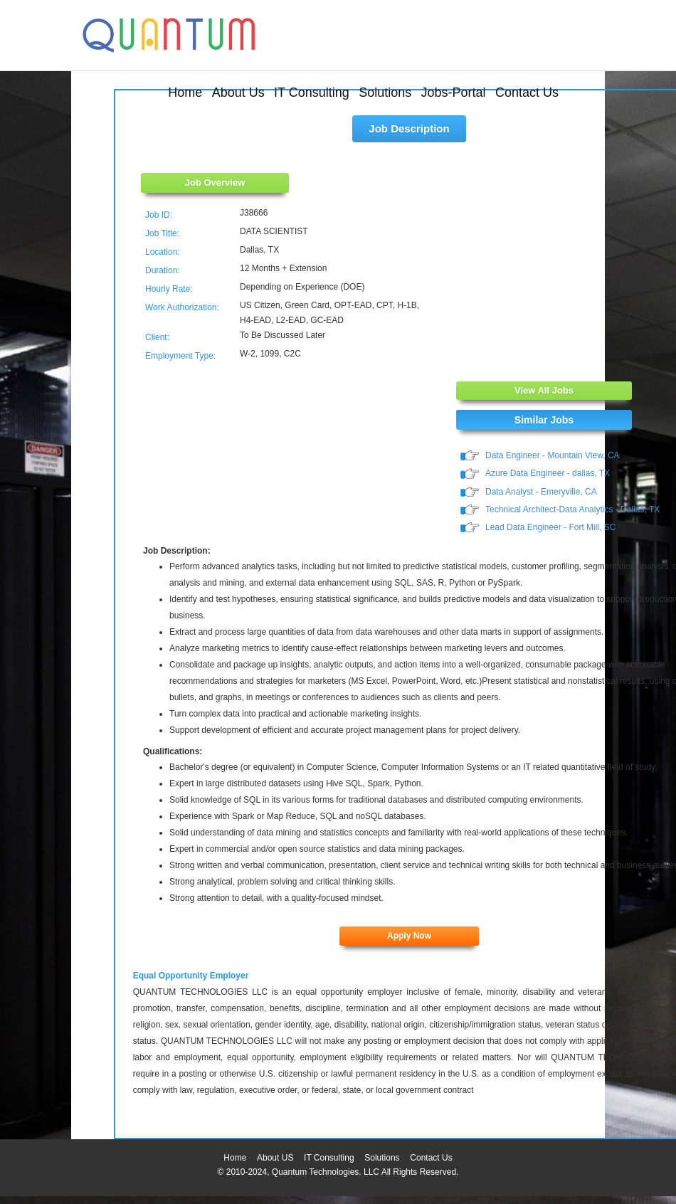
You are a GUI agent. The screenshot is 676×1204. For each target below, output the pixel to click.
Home (185, 92)
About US (275, 1158)
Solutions (385, 92)
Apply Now (409, 936)
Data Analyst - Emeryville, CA (541, 492)
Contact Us (527, 92)
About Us (238, 92)
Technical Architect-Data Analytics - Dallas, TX (572, 509)
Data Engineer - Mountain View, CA (552, 455)
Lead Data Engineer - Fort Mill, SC (550, 527)
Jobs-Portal (453, 92)
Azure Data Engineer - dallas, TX (547, 473)
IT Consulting (311, 92)
